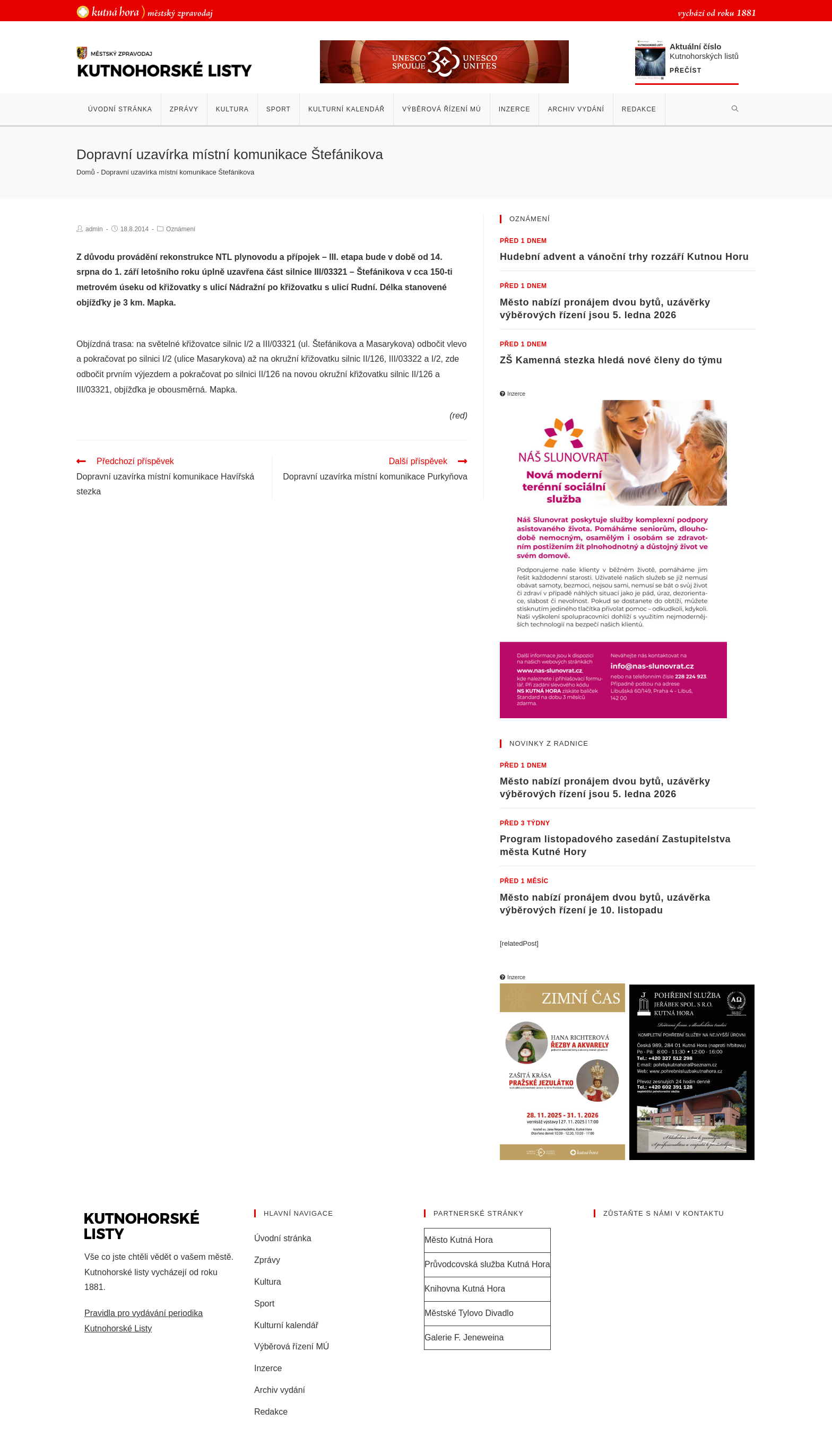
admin (94, 229)
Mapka (222, 389)
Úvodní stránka (282, 1237)
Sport (264, 1303)
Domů (85, 172)
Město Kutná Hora (458, 1239)
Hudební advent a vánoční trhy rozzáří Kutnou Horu (624, 256)
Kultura (267, 1281)
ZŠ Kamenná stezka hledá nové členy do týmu (611, 360)
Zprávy (267, 1259)
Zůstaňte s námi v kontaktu (663, 1213)
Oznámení (180, 229)
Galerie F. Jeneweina (464, 1336)
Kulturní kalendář (286, 1324)
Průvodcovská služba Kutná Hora (487, 1263)
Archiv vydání (279, 1389)
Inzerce (268, 1367)
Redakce (271, 1411)
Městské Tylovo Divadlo (469, 1312)
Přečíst (685, 70)
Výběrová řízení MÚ (291, 1345)
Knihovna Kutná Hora (464, 1288)
